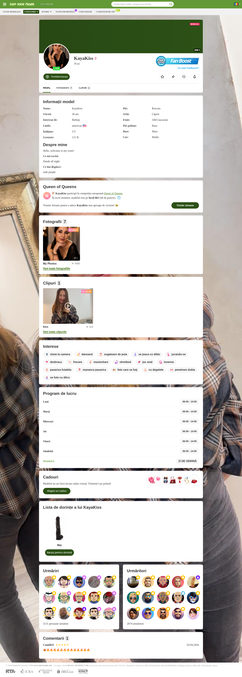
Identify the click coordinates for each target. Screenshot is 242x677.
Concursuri (85, 12)
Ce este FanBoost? (188, 68)
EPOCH (70, 665)
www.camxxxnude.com (42, 665)
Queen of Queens (113, 193)
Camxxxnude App (106, 11)
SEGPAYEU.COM (81, 665)
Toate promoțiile (66, 11)
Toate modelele (12, 12)
